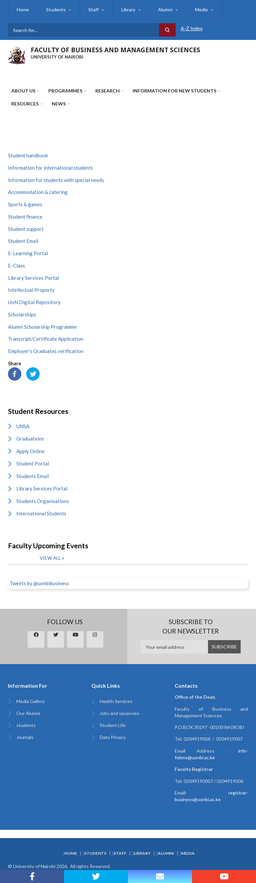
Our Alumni (28, 713)
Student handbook (28, 155)
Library (128, 9)
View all (50, 558)
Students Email (32, 476)
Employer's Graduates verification (45, 351)
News (59, 103)
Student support (26, 229)
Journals (25, 737)
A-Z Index (192, 28)
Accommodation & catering (38, 192)
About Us (23, 90)
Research (107, 90)
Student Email (23, 241)
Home (23, 9)
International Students (41, 513)
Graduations (30, 439)
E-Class (16, 265)
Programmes (65, 90)
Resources (25, 103)
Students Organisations (42, 501)
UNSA (22, 426)
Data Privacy (113, 737)
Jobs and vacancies (119, 713)
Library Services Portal (33, 278)
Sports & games (25, 204)
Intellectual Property (31, 290)
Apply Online (30, 451)
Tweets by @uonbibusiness (39, 583)
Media (201, 9)
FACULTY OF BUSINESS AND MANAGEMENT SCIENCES (115, 50)
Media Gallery (30, 701)
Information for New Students (174, 90)
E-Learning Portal (28, 253)
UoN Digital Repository (34, 302)
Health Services (116, 701)
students (26, 725)
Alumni (165, 9)
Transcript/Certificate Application (45, 339)
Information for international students (50, 168)
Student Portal (32, 463)
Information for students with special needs (56, 180)
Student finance (25, 217)
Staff (93, 9)
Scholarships (22, 314)
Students (56, 9)
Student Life (113, 725)
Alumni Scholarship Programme (42, 327)
